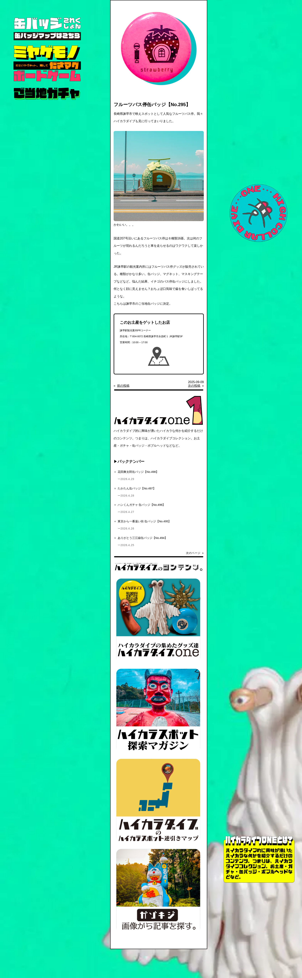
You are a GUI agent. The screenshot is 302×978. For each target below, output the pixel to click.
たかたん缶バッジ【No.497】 (137, 488)
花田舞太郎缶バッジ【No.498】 (138, 471)
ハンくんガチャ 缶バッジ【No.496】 (141, 504)
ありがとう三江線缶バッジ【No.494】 (142, 537)
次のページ (195, 553)
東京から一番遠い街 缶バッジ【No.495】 (144, 521)
